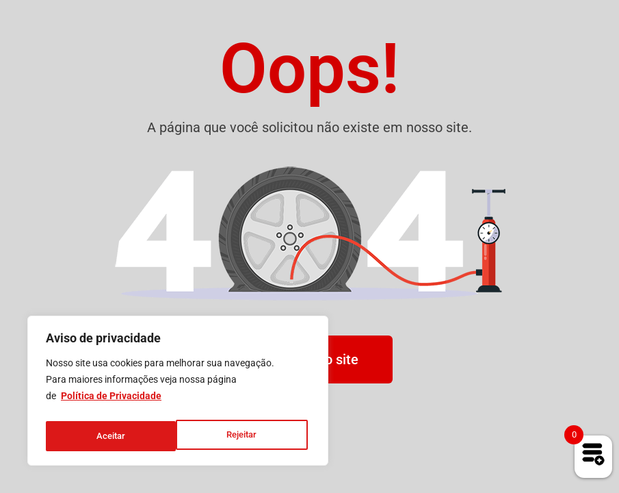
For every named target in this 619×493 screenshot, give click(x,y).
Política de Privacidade (111, 401)
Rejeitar (111, 436)
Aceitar (246, 436)
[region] (177, 394)
